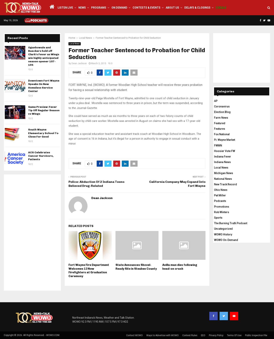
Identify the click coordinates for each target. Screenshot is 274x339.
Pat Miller (220, 195)
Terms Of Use (234, 335)
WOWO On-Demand (226, 239)
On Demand (119, 7)
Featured (219, 123)
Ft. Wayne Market (224, 139)
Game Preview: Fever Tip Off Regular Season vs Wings (44, 110)
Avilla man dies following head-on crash (179, 266)
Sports (218, 217)
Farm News (221, 117)
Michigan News (223, 173)
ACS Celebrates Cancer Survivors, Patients (40, 156)
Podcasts (220, 200)
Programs (98, 7)
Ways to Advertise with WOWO (162, 335)
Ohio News (220, 189)
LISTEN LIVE (65, 7)
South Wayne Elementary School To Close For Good (43, 133)
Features (219, 128)
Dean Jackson (79, 63)
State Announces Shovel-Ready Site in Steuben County (136, 266)
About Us (172, 7)
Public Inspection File (256, 335)
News (82, 7)
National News (223, 178)
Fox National (222, 134)
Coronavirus (222, 106)
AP (215, 100)
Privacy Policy (216, 335)
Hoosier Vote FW (224, 151)
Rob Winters (221, 212)
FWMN (218, 145)
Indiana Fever (222, 156)
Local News (74, 44)
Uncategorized (223, 228)
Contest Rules (189, 335)
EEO (203, 335)
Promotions (221, 206)
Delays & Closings (197, 7)
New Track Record (225, 184)
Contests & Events (146, 7)
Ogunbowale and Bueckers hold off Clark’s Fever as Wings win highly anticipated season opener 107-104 (43, 56)
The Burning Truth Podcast (230, 223)
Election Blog (222, 112)
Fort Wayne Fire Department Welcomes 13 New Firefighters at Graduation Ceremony (88, 270)
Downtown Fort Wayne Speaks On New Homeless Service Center (43, 86)
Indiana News (222, 162)
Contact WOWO (134, 335)
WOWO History (223, 234)
